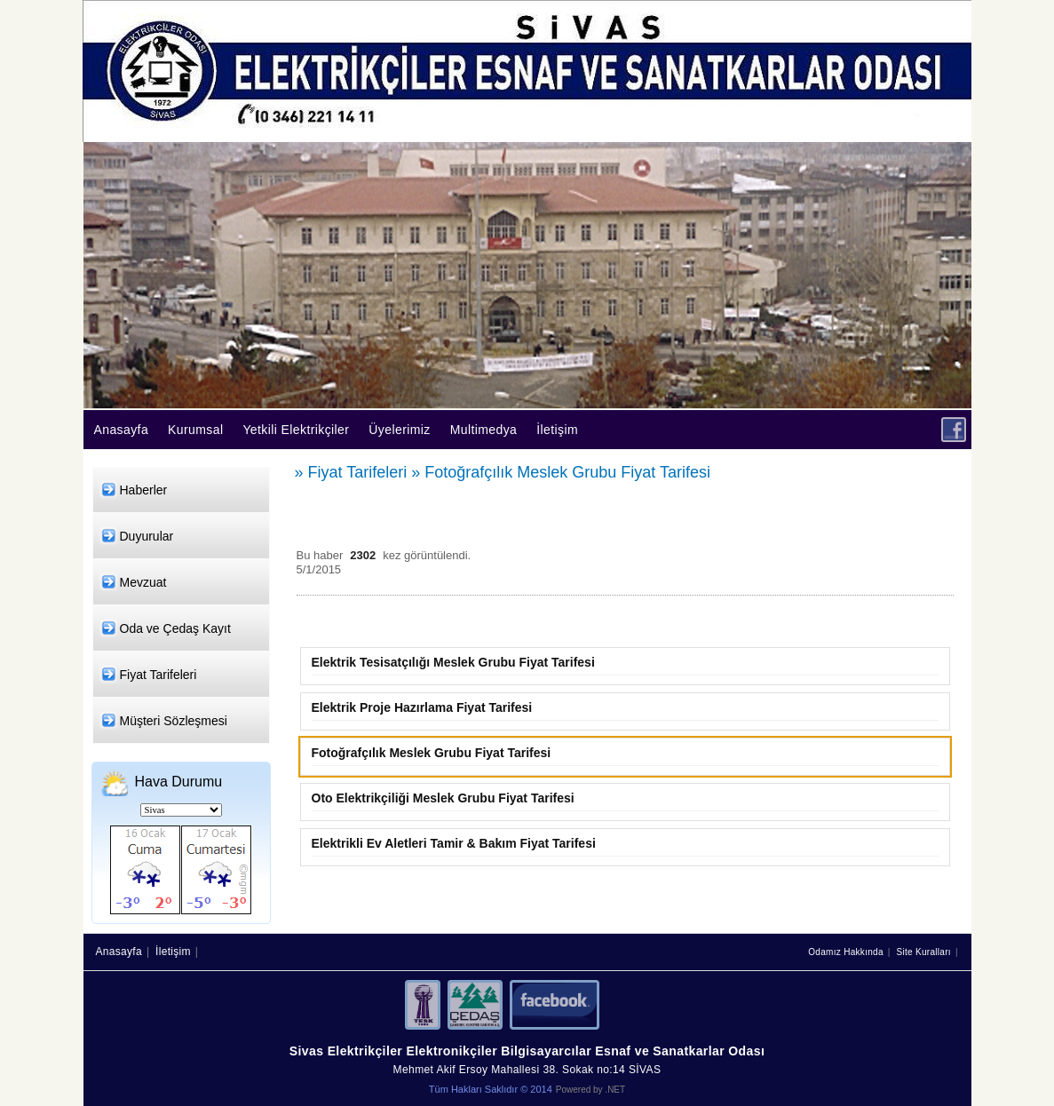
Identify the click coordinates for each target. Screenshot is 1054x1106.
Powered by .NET (590, 1089)
